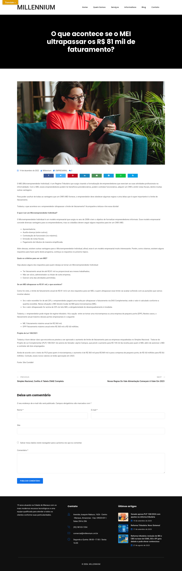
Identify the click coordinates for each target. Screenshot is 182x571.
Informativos (130, 7)
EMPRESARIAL (61, 171)
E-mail (94, 410)
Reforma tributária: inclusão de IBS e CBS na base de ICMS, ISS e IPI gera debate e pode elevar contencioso (146, 539)
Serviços (115, 7)
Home (85, 7)
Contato (155, 7)
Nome (20, 410)
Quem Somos (99, 7)
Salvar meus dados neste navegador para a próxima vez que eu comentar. (51, 443)
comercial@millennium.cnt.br (85, 533)
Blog (144, 7)
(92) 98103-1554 (80, 527)
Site (18, 425)
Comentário (22, 450)
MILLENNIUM (36, 7)
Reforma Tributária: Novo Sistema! (145, 525)
